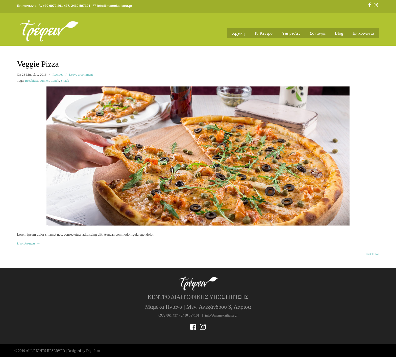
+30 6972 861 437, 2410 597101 (66, 6)
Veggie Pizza (38, 64)
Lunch (55, 80)
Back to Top (372, 254)
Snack (65, 80)
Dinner (44, 80)
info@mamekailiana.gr (114, 6)
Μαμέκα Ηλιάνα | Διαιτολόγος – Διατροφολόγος (55, 28)
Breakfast (31, 80)
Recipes (58, 74)
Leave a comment (81, 74)
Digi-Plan (93, 351)
